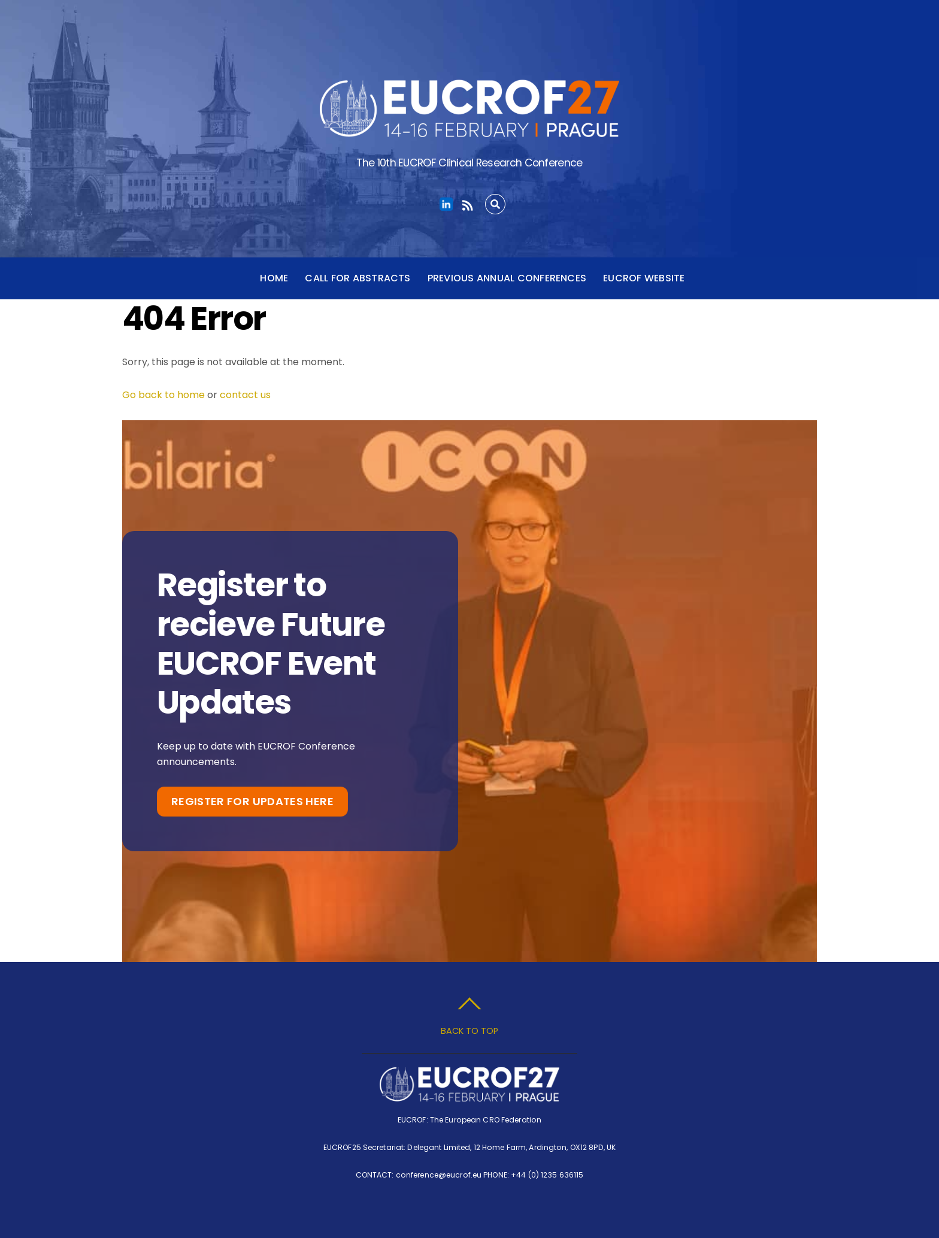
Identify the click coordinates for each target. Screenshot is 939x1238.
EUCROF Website (643, 278)
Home (274, 278)
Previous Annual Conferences (507, 278)
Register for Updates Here (252, 801)
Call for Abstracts (357, 278)
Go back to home (163, 395)
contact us (245, 395)
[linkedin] (446, 204)
